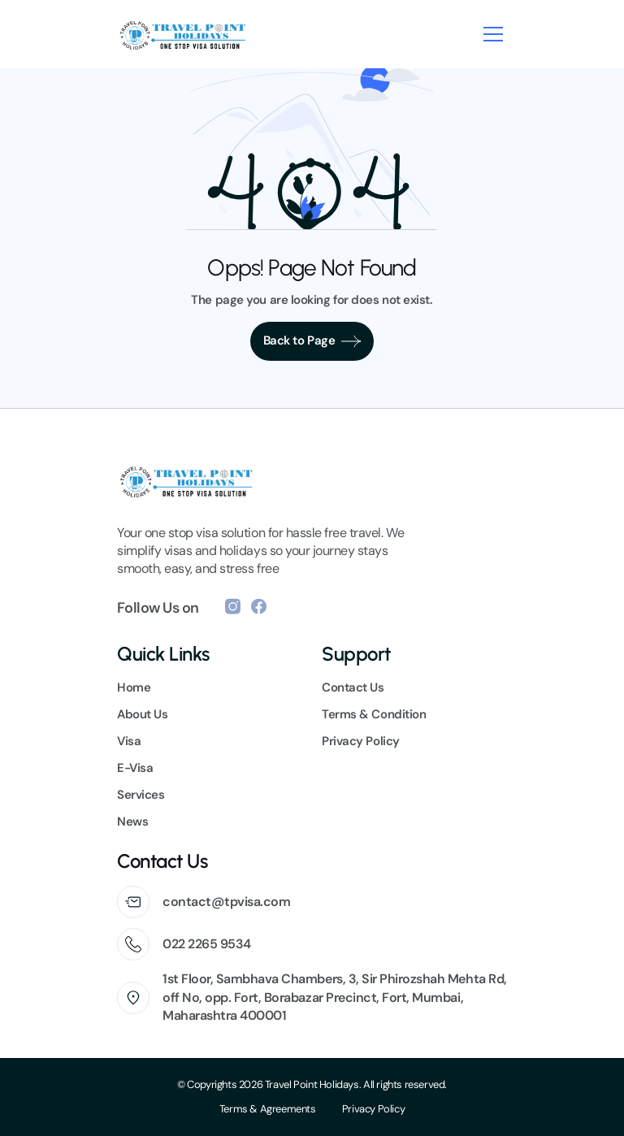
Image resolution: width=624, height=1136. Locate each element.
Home (133, 687)
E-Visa (135, 768)
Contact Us (353, 687)
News (132, 821)
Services (140, 795)
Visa (129, 741)
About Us (142, 714)
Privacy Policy (373, 1109)
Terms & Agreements (267, 1109)
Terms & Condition (374, 714)
